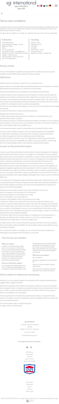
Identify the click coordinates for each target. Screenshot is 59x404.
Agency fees (34, 398)
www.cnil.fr (34, 233)
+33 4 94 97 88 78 (29, 332)
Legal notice (24, 398)
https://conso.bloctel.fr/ (14, 306)
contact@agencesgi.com (29, 335)
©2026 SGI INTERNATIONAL (10, 398)
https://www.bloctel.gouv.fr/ (23, 303)
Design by (29, 401)
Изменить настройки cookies (49, 398)
